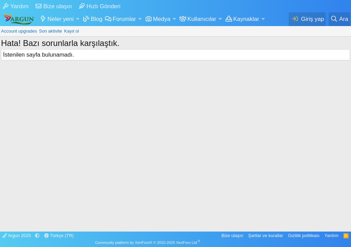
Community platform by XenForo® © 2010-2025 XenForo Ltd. (147, 242)
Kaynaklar (246, 19)
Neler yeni (61, 19)
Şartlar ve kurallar (265, 235)
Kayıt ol (71, 31)
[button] (77, 19)
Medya (161, 19)
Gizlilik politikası (303, 235)
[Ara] (339, 19)
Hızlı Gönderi (99, 6)
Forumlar (124, 19)
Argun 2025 (17, 235)
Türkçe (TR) (59, 235)
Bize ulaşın (54, 6)
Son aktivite (50, 31)
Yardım (16, 6)
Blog (96, 19)
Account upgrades (19, 31)
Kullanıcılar (201, 19)
